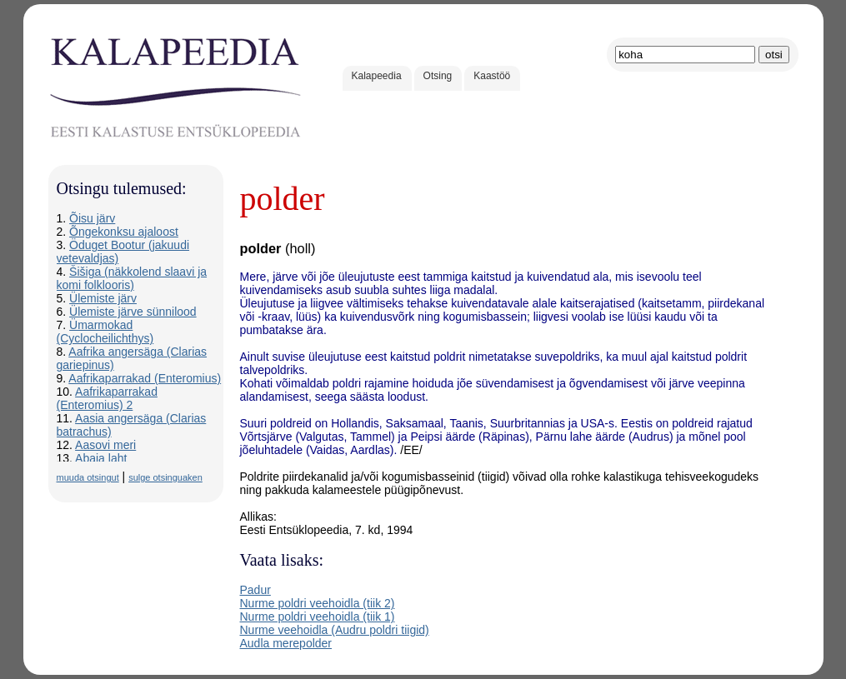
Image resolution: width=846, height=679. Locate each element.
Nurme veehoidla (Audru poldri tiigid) (334, 630)
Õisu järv (92, 218)
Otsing (438, 76)
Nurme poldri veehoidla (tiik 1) (317, 616)
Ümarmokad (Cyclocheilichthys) (105, 331)
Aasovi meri (105, 445)
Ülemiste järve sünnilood (133, 311)
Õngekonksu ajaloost (123, 231)
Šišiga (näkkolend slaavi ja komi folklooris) (132, 278)
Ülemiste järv (103, 298)
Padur (255, 590)
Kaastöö (491, 76)
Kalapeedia (377, 76)
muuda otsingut (88, 477)
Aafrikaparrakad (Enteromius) (144, 378)
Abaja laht (101, 458)
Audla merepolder (286, 643)
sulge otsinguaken (165, 477)
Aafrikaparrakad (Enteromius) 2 (107, 398)
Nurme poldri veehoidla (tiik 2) (317, 603)
